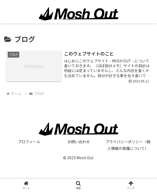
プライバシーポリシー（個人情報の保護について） (128, 145)
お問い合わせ (78, 141)
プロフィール (29, 141)
